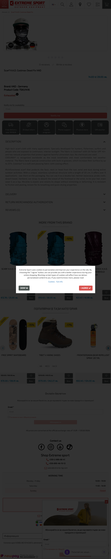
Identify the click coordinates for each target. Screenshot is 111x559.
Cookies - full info (55, 281)
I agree (86, 288)
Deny (24, 288)
